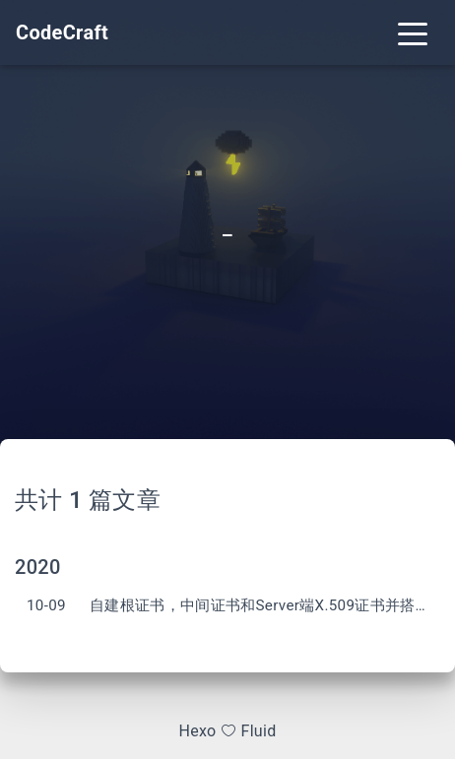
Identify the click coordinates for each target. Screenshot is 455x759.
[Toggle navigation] (412, 32)
